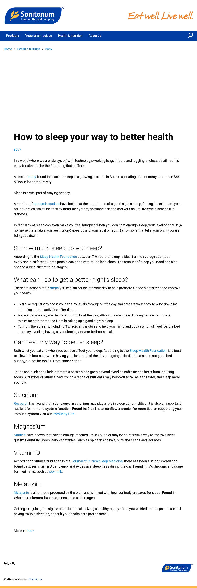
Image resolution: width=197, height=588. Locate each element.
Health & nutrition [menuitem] (70, 35)
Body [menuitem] (48, 49)
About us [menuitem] (95, 35)
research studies (46, 204)
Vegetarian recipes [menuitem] (38, 35)
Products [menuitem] (12, 35)
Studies (20, 435)
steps (54, 288)
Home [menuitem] (8, 49)
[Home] (34, 15)
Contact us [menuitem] (35, 579)
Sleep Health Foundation (58, 257)
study (32, 177)
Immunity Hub (63, 414)
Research (21, 403)
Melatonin (21, 493)
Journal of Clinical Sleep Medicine (97, 461)
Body (17, 149)
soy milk (55, 471)
